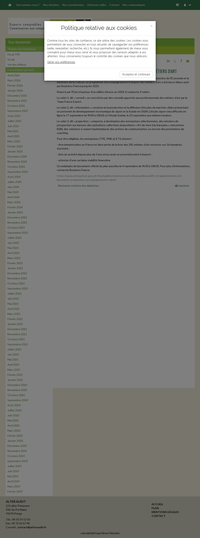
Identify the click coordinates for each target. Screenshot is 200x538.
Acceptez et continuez (136, 74)
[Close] (151, 26)
